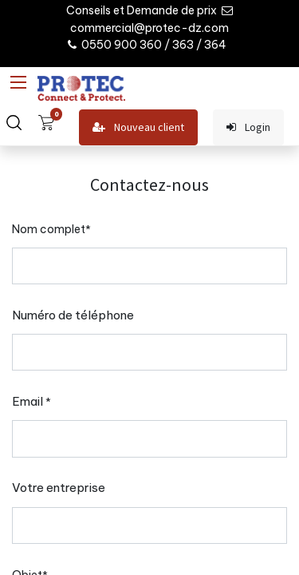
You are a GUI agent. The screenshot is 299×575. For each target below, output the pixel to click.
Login (248, 127)
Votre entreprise (58, 487)
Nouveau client (138, 127)
